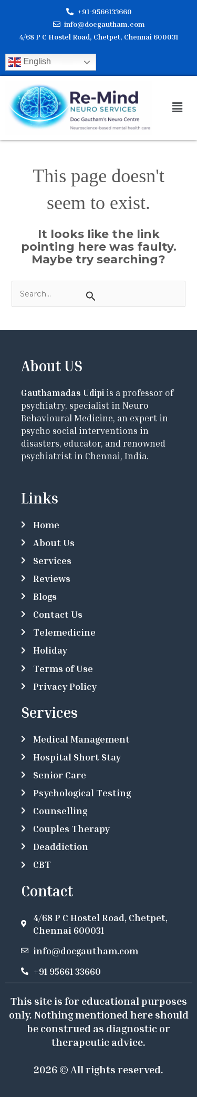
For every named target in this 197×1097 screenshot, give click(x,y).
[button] (177, 108)
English (29, 62)
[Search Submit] (90, 296)
